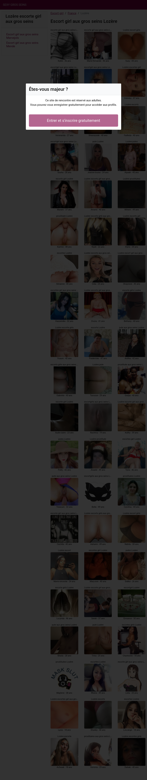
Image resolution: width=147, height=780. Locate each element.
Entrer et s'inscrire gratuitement (73, 120)
